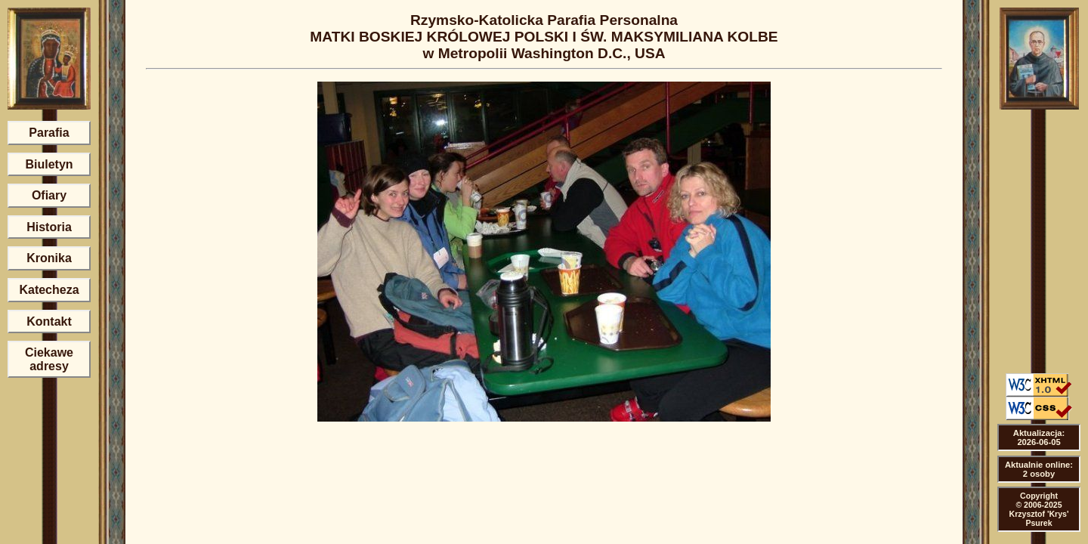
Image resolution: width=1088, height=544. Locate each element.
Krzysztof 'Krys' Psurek (1039, 518)
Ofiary (49, 195)
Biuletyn (49, 164)
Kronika (49, 258)
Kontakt (49, 321)
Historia (49, 227)
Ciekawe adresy (49, 359)
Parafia (49, 132)
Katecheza (49, 289)
